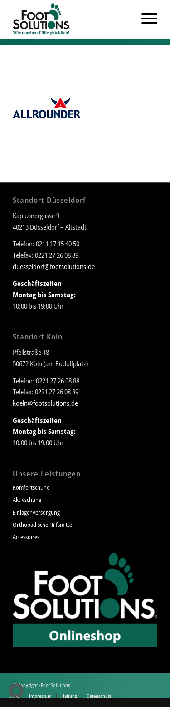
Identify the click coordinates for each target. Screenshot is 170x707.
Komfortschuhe (31, 487)
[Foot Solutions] (70, 18)
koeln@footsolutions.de (45, 403)
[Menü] (144, 18)
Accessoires (26, 537)
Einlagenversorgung (36, 512)
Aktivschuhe (27, 500)
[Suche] (125, 18)
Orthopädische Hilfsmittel (43, 524)
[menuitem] (125, 18)
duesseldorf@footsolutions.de (54, 266)
